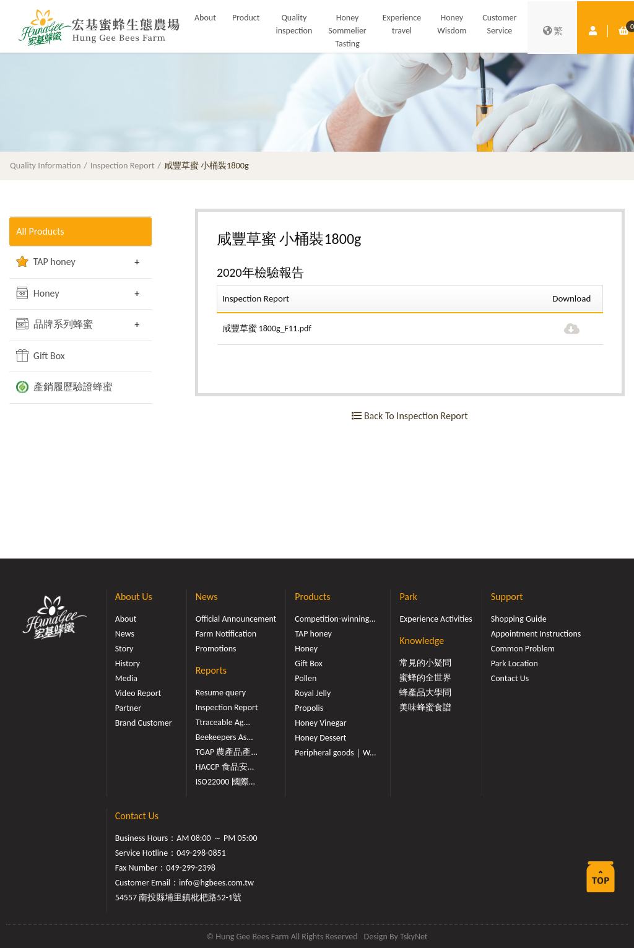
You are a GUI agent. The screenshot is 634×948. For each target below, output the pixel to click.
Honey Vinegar (320, 723)
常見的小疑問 (425, 663)
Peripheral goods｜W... (335, 752)
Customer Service (499, 24)
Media (126, 678)
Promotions (216, 648)
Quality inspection (294, 24)
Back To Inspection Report (409, 416)
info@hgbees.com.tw (216, 882)
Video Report (138, 693)
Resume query (221, 692)
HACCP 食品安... (225, 767)
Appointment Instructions (536, 633)
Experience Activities (435, 619)
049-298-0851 (201, 853)
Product (246, 17)
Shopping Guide (519, 619)
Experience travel (402, 24)
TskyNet (414, 936)
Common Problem (523, 648)
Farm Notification (226, 633)
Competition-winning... (335, 619)
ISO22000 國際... (225, 781)
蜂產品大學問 (425, 692)
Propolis (309, 708)
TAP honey (46, 261)
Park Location (514, 663)
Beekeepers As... (224, 737)
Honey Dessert (320, 738)
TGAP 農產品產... (227, 752)
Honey (37, 293)
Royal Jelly (313, 693)
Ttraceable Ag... (223, 722)
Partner (128, 708)
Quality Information (45, 165)
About (205, 17)
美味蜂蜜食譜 (425, 707)
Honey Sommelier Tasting (347, 30)
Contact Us (510, 678)
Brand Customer (143, 723)
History (127, 663)
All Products (40, 231)
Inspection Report (122, 165)
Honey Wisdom (451, 24)
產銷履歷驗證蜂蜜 (64, 387)
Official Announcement (236, 619)
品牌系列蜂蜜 (54, 324)
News (124, 633)
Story (124, 648)
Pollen (305, 678)
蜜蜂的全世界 (425, 677)
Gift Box (40, 355)
